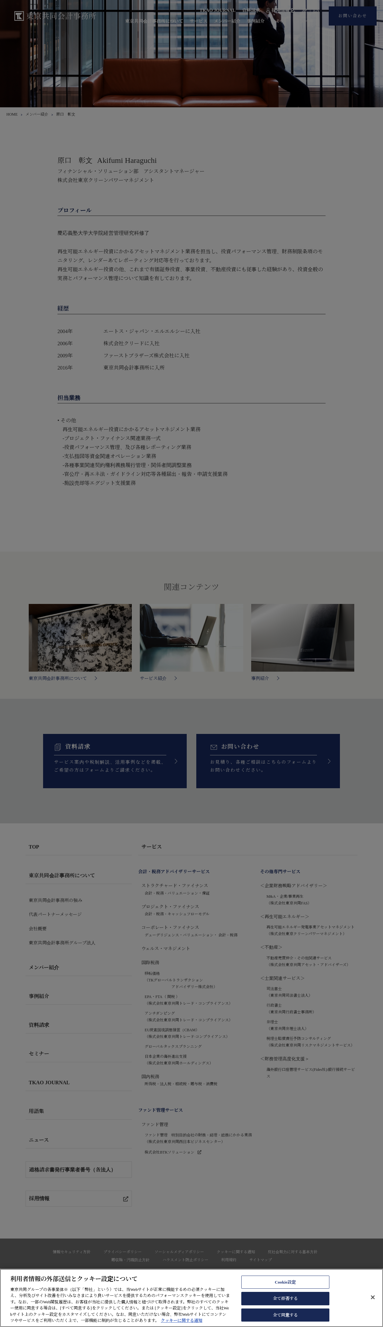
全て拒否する (285, 1307)
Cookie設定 (285, 1291)
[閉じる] (373, 1306)
